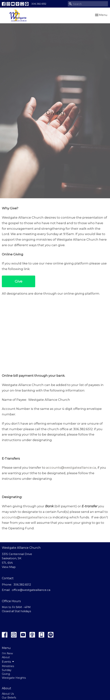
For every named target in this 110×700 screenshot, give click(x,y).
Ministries (8, 666)
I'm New (7, 653)
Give (18, 281)
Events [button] (8, 662)
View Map (9, 567)
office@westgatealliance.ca (31, 590)
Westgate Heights (14, 677)
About (6, 657)
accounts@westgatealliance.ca (71, 467)
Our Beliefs (9, 697)
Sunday (6, 670)
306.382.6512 (38, 3)
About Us (8, 693)
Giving (6, 674)
